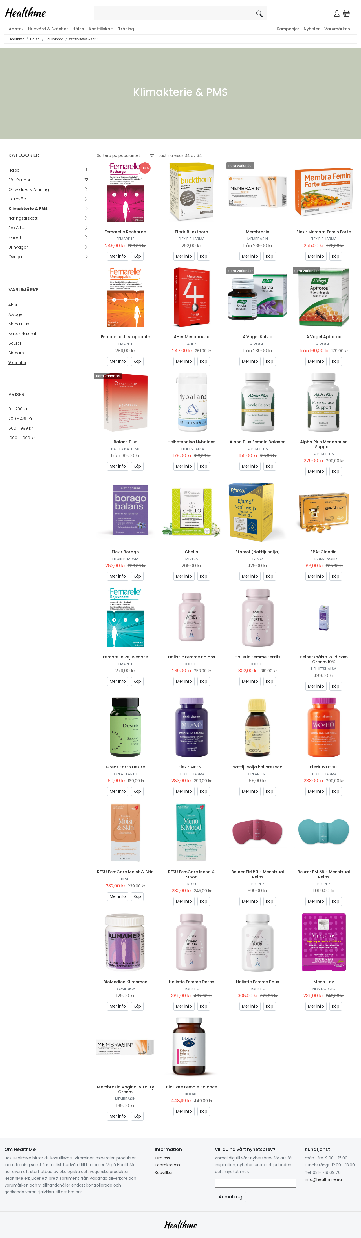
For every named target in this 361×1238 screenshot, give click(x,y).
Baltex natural (22, 333)
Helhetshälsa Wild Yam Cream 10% (324, 659)
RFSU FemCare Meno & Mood (191, 874)
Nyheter (312, 29)
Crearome (257, 774)
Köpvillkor (164, 1172)
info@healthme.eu (323, 1179)
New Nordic (323, 988)
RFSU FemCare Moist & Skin (125, 872)
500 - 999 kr (20, 428)
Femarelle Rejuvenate (125, 657)
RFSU (125, 879)
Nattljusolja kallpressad (257, 767)
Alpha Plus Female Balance (257, 442)
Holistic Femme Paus (257, 982)
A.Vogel (15, 314)
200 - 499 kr (20, 419)
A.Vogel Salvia (257, 337)
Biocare (16, 353)
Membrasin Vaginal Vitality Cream (125, 1089)
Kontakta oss (167, 1165)
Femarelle (125, 238)
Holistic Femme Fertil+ (258, 657)
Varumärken (337, 29)
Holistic (191, 664)
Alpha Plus (18, 324)
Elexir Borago (125, 552)
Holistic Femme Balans (191, 657)
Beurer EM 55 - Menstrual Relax (324, 874)
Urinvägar (18, 247)
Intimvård (18, 199)
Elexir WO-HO (324, 767)
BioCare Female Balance (191, 1087)
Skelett (14, 237)
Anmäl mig (230, 1197)
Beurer (14, 343)
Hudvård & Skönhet (48, 29)
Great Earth (125, 774)
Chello (191, 552)
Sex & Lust (18, 228)
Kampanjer (288, 29)
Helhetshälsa (191, 448)
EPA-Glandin (324, 552)
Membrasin (257, 232)
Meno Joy (324, 982)
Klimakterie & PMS (83, 39)
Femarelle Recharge (125, 232)
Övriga (15, 257)
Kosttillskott (101, 29)
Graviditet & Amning (28, 189)
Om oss (162, 1158)
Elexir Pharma (192, 238)
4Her (12, 305)
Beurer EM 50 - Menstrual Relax (257, 874)
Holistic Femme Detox (191, 982)
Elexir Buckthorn (191, 232)
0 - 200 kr (17, 409)
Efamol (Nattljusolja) (257, 552)
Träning (126, 29)
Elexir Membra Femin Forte (323, 232)
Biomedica (125, 988)
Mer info (118, 256)
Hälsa (78, 29)
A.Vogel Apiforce (323, 337)
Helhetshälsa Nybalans (191, 442)
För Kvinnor (54, 39)
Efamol (257, 558)
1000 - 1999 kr (21, 438)
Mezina (191, 558)
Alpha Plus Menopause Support (323, 444)
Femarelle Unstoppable (125, 337)
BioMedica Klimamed (126, 982)
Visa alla (17, 363)
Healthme (16, 39)
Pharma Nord (324, 558)
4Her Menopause (191, 337)
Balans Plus (125, 442)
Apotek (16, 29)
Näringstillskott (23, 218)
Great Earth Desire (125, 767)
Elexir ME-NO (192, 767)
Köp (137, 256)
